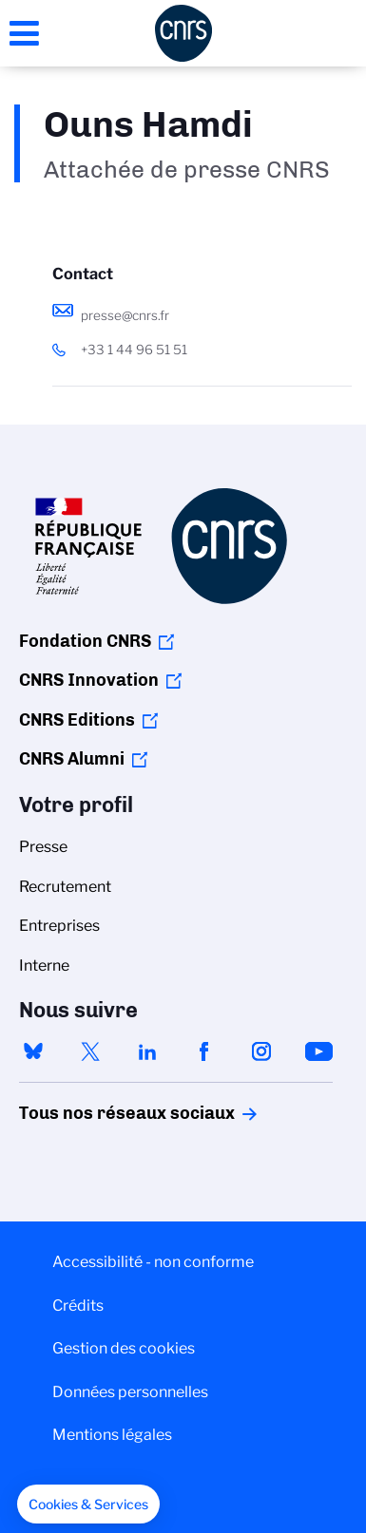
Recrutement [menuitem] (65, 887)
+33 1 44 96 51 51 (134, 349)
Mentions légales (112, 1435)
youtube (318, 1051)
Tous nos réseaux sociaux (94, 1113)
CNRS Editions (77, 720)
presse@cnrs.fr (125, 315)
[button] (88, 1504)
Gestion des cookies (123, 1348)
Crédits (78, 1305)
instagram (261, 1051)
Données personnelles (130, 1392)
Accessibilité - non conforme (153, 1262)
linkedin (147, 1051)
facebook (204, 1051)
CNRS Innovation (89, 680)
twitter (90, 1051)
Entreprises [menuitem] (59, 926)
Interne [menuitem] (44, 965)
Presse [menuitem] (43, 847)
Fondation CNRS (85, 641)
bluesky (33, 1051)
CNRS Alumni (72, 758)
